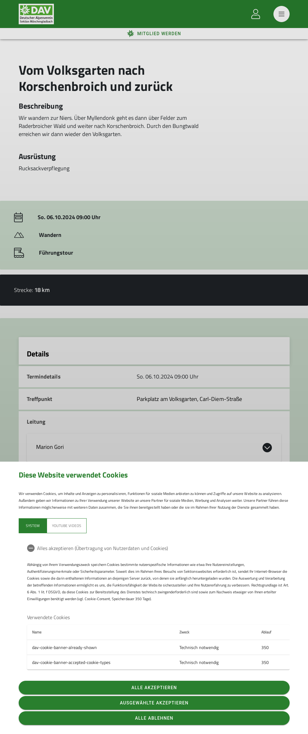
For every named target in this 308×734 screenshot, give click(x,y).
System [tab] (32, 526)
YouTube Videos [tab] (66, 526)
